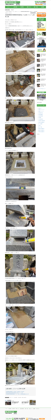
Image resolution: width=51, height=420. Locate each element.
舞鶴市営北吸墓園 (39, 102)
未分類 (39, 125)
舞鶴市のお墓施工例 (24, 397)
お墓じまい (40, 108)
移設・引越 (26, 408)
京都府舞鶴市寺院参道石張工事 (43, 80)
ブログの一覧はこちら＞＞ (42, 88)
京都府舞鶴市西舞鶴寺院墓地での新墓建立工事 (43, 65)
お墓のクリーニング (41, 109)
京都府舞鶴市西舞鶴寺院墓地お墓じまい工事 (43, 60)
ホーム (6, 408)
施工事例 (13, 408)
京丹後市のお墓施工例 (41, 120)
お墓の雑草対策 (19, 397)
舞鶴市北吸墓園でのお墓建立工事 (43, 75)
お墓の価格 (9, 408)
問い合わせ (37, 408)
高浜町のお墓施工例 (41, 131)
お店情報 (39, 117)
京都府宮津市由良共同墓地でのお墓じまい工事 (43, 85)
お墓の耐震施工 (15, 397)
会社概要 (34, 408)
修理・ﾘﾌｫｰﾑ (17, 408)
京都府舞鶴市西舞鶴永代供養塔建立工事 (43, 70)
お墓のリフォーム (11, 397)
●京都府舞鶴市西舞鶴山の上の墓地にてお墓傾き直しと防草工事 (15, 391)
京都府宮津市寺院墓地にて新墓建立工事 (43, 55)
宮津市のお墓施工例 (41, 122)
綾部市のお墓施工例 (41, 128)
